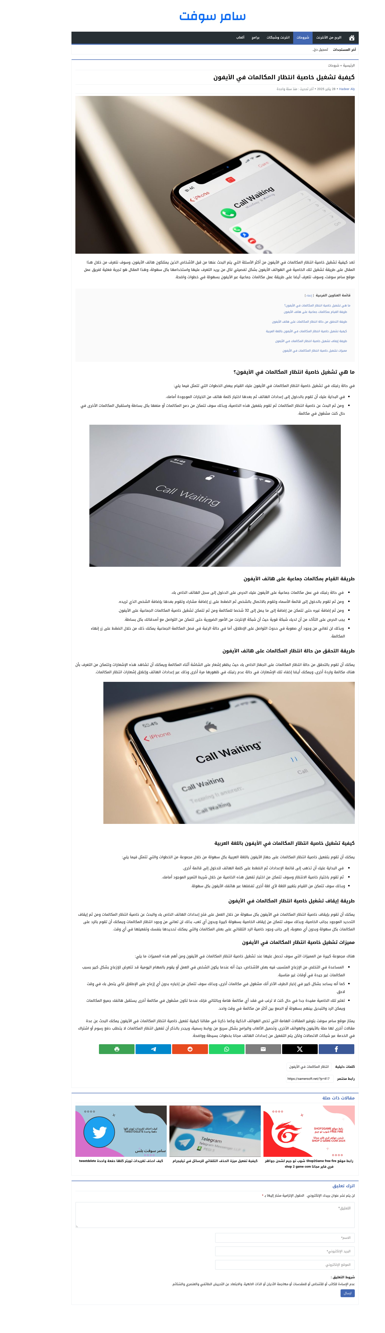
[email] (262, 1251)
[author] (262, 1238)
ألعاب (218, 37)
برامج (233, 37)
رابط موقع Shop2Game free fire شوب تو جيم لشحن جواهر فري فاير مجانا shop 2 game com (286, 1164)
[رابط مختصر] (287, 1079)
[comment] (192, 1215)
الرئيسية (329, 37)
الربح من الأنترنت (306, 37)
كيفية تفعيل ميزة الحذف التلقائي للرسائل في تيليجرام (192, 1161)
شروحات (280, 37)
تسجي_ (300, 49)
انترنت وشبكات (255, 37)
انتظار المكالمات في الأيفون (286, 1067)
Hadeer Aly (324, 89)
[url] (262, 1265)
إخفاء (286, 295)
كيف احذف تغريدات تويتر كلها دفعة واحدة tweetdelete (98, 1161)
